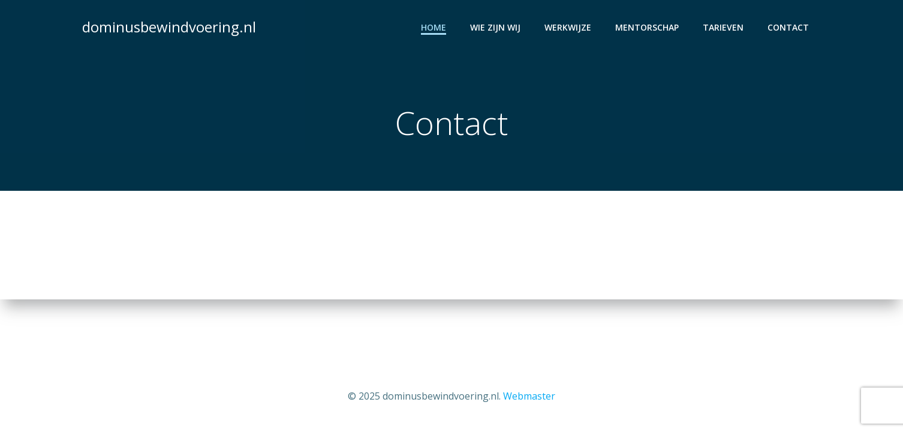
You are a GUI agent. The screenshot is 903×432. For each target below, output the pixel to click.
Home (433, 27)
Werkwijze (567, 27)
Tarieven (723, 27)
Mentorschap (647, 27)
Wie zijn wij (495, 27)
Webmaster (529, 396)
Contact (788, 27)
